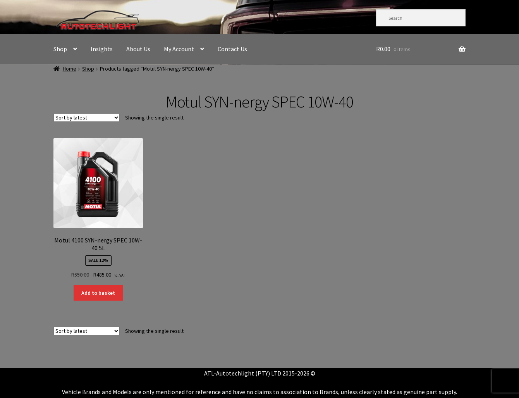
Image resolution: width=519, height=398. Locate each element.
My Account (179, 49)
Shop (60, 49)
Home (69, 68)
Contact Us (232, 49)
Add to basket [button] (98, 292)
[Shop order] (86, 117)
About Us (138, 49)
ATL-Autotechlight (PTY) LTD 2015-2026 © (259, 373)
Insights (102, 49)
